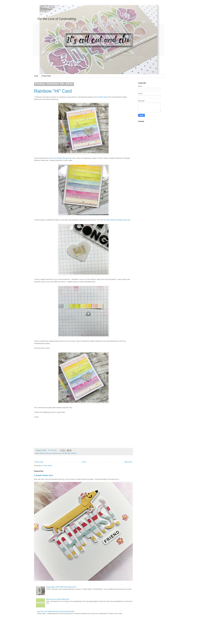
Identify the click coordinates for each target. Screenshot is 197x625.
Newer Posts (39, 462)
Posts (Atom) (47, 465)
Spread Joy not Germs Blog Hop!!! (57, 599)
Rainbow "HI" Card (53, 91)
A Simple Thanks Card (43, 475)
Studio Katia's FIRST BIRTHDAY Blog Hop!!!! (61, 587)
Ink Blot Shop (102, 97)
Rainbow (74, 453)
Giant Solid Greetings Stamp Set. (118, 220)
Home (36, 76)
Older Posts (128, 462)
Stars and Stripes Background (61, 158)
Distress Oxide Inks (46, 453)
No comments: (52, 450)
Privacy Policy (46, 76)
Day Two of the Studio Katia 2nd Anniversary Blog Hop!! (56, 611)
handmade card (57, 453)
